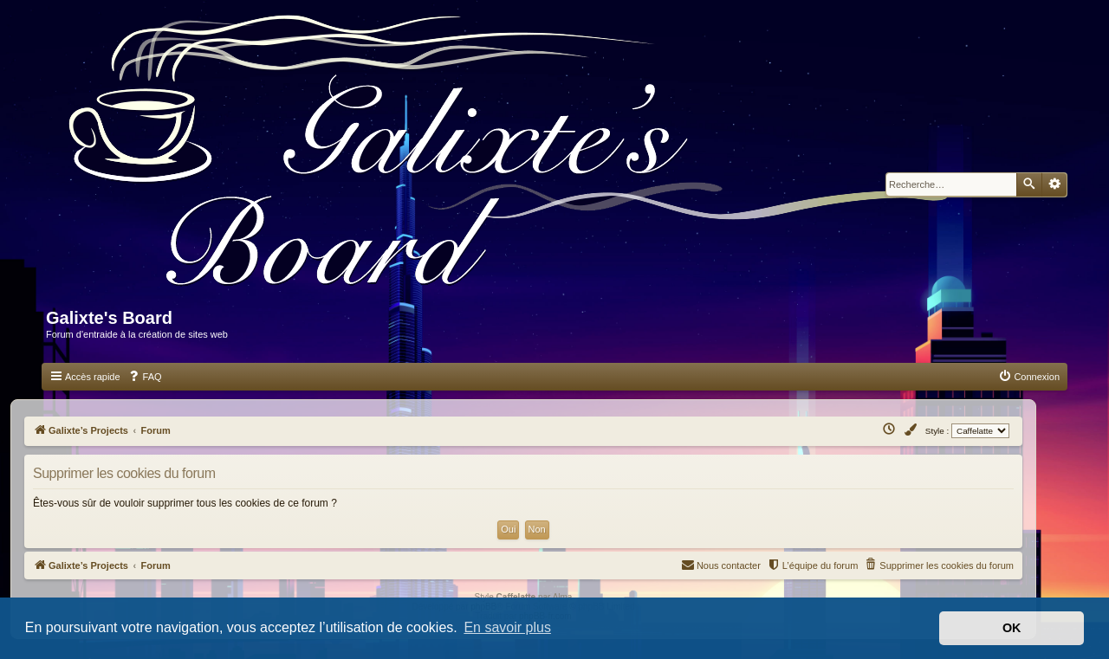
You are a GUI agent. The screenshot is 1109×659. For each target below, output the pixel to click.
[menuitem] (144, 376)
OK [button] (1011, 628)
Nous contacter (721, 564)
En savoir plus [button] (507, 627)
